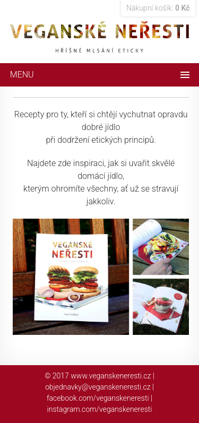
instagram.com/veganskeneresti (99, 409)
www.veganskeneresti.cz (111, 376)
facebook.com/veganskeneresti (98, 398)
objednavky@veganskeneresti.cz (98, 387)
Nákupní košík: (158, 8)
